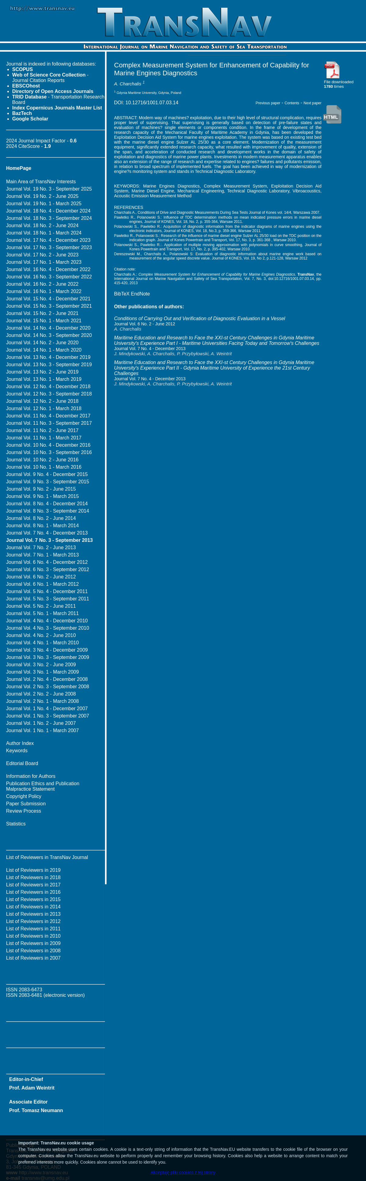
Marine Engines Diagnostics (171, 186)
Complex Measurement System (235, 186)
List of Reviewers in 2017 (33, 884)
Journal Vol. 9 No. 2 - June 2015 (41, 489)
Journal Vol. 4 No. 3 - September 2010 (47, 628)
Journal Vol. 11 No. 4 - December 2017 (48, 415)
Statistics (16, 823)
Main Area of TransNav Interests (41, 181)
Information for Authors (31, 776)
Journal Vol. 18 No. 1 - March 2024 (43, 232)
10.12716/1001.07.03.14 (151, 102)
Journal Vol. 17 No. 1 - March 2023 (43, 262)
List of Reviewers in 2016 (33, 892)
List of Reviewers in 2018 (33, 877)
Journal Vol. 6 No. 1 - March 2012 (42, 584)
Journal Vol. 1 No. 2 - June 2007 (41, 723)
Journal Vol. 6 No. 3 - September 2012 (47, 569)
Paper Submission (26, 803)
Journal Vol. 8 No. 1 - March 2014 (42, 525)
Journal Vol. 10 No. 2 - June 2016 (42, 459)
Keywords (16, 750)
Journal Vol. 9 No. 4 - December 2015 (47, 474)
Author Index (20, 743)
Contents (292, 103)
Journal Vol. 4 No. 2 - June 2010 (41, 635)
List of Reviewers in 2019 (33, 870)
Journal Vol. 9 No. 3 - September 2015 (47, 481)
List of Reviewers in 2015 (33, 899)
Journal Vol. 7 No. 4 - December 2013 (47, 532)
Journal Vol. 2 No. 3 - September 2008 (47, 686)
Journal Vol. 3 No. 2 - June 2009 (41, 664)
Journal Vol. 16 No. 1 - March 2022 (43, 291)
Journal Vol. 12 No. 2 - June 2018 (42, 401)
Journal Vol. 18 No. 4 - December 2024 (48, 210)
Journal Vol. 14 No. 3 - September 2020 (49, 335)
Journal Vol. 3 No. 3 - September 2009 (47, 657)
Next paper (312, 103)
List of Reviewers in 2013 (33, 914)
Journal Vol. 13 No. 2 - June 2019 (42, 371)
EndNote (140, 293)
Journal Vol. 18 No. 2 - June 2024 (42, 225)
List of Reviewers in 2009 (33, 943)
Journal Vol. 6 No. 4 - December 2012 (47, 562)
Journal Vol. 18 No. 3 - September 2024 (49, 218)
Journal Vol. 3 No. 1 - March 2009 (42, 672)
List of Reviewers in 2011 (33, 928)
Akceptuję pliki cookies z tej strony (183, 1172)
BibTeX (122, 293)
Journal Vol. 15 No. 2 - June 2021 (42, 313)
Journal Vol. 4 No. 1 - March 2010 (42, 642)
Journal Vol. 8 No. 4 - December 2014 (47, 503)
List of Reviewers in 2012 (33, 921)
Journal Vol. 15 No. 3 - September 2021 (49, 306)
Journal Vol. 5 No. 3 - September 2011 (47, 598)
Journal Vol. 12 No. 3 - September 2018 (49, 393)
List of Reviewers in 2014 (33, 906)
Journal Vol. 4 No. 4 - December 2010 (47, 620)
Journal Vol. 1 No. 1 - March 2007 (42, 730)
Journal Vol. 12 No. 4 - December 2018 (48, 386)
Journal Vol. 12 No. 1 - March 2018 (43, 408)
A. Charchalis (127, 83)
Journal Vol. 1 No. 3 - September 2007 (47, 715)
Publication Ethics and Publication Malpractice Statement (42, 786)
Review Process (23, 811)
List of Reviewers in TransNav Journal (47, 857)
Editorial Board (22, 763)
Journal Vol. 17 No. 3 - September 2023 (49, 247)
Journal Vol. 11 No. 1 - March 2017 (43, 437)
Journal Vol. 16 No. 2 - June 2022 (42, 284)
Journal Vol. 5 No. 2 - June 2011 (41, 606)
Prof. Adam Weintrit (31, 1087)
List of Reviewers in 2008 (33, 950)
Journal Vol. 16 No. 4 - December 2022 (48, 269)
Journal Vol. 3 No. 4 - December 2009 (47, 650)
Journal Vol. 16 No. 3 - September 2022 (49, 276)
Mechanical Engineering (201, 190)
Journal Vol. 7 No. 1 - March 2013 (42, 554)
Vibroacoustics (306, 190)
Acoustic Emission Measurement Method (153, 195)
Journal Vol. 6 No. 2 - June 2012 (41, 576)
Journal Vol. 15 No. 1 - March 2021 (43, 320)
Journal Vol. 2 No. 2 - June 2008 (41, 693)
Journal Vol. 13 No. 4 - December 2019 (48, 357)
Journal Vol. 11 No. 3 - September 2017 (49, 423)
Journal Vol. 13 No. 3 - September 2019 (49, 364)
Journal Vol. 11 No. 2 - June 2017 (42, 430)
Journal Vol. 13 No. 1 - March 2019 (43, 379)
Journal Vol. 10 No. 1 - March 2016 (43, 467)
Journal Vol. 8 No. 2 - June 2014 (41, 518)
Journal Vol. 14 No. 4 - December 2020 (48, 328)
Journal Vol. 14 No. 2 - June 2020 (42, 342)
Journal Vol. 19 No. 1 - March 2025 (43, 203)
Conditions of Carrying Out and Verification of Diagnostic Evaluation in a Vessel (199, 318)
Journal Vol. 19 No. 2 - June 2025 (42, 196)
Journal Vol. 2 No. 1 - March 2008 (42, 701)
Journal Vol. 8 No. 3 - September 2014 (47, 511)
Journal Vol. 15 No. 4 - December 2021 (48, 298)
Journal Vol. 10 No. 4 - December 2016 (48, 445)
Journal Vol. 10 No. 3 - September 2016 (49, 452)
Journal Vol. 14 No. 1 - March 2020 (43, 350)
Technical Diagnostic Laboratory (258, 190)
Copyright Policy (23, 796)
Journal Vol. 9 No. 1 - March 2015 (42, 496)
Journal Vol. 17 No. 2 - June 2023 (42, 254)
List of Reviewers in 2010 (33, 936)
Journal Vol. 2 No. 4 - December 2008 (47, 679)
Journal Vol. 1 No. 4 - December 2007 (47, 708)
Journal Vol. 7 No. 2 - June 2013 (41, 547)
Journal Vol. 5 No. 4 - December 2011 (47, 591)
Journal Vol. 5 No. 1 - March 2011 (42, 613)
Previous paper (268, 103)
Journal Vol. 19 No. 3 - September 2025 (49, 188)
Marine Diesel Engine (153, 190)
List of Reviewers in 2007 (33, 958)
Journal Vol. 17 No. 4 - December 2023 (48, 240)
